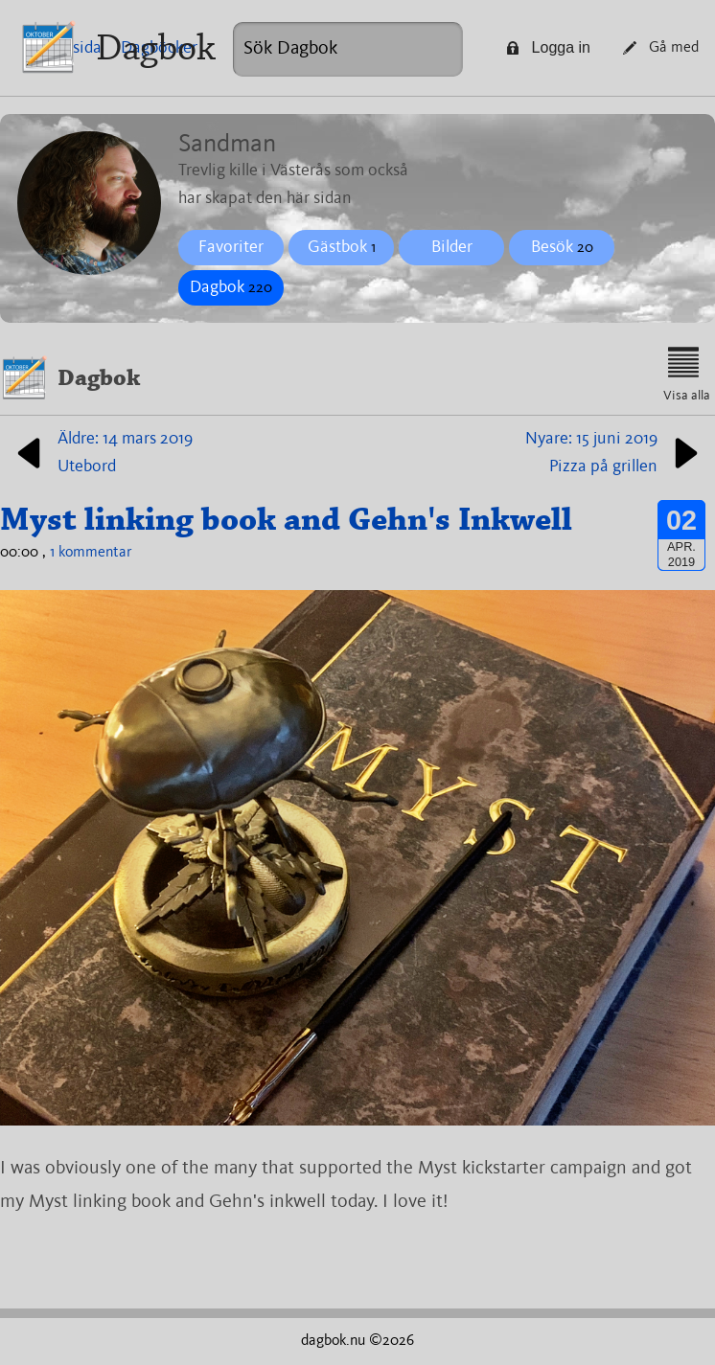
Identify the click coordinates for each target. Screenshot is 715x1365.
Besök (562, 247)
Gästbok (342, 247)
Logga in (548, 47)
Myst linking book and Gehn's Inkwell (286, 519)
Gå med (661, 48)
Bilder (452, 247)
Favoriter (231, 247)
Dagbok (156, 47)
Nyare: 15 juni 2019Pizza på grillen (615, 452)
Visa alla (686, 374)
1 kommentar (91, 552)
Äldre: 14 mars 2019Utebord (101, 452)
